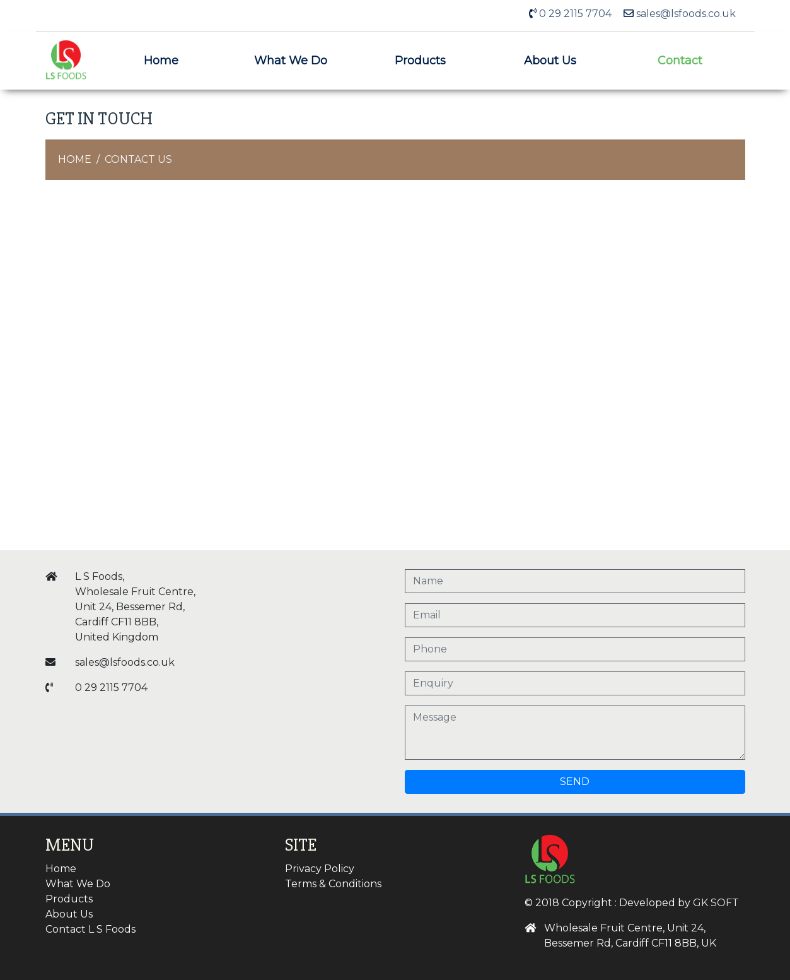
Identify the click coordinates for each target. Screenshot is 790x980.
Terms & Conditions (333, 884)
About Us (550, 61)
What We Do (290, 61)
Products (420, 61)
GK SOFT (716, 903)
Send (575, 782)
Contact (680, 61)
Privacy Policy (319, 869)
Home (161, 61)
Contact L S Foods (90, 929)
